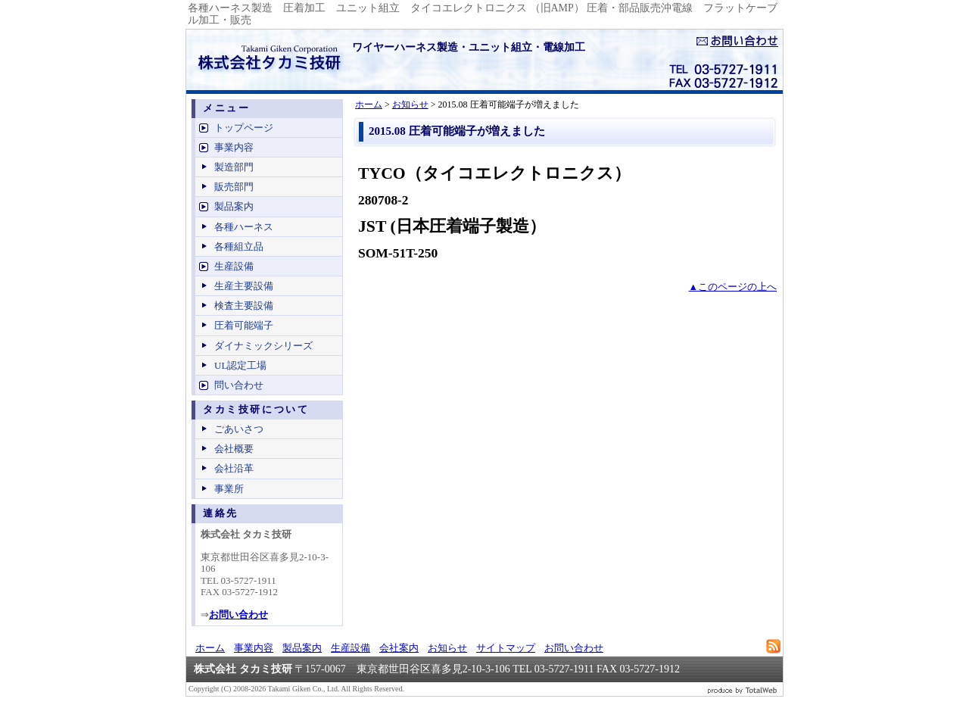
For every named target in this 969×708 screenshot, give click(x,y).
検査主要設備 (243, 305)
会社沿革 (234, 468)
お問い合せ (737, 40)
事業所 (229, 488)
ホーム (368, 104)
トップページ (243, 127)
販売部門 (234, 186)
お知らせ (410, 104)
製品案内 (234, 206)
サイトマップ (505, 647)
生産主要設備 (243, 286)
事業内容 (234, 147)
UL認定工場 (240, 365)
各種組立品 (238, 246)
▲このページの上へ (733, 287)
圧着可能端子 (243, 325)
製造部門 (234, 167)
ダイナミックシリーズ (263, 345)
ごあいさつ (238, 429)
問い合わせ (238, 385)
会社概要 (234, 448)
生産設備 (234, 266)
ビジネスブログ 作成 (742, 689)
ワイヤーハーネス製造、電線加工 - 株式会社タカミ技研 (265, 60)
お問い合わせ (573, 647)
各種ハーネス (243, 226)
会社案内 (399, 647)
